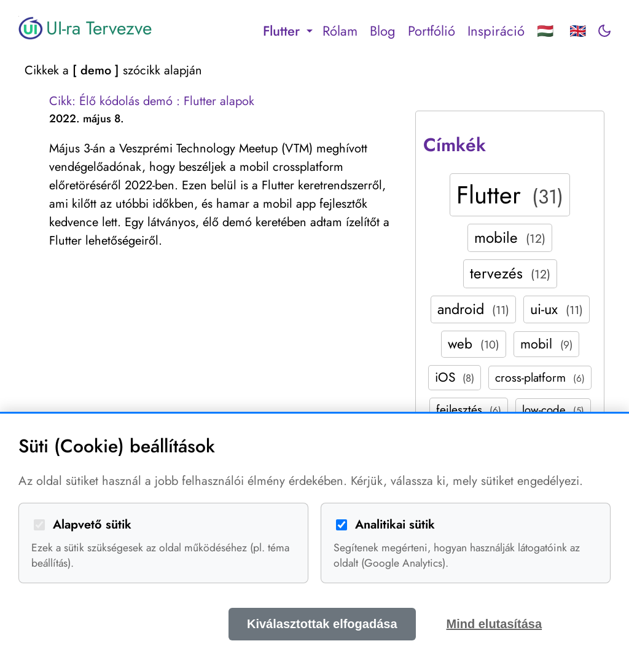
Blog (383, 31)
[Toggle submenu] (309, 31)
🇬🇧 (577, 31)
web (473, 343)
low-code (553, 409)
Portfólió (431, 31)
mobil (546, 343)
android (473, 309)
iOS (454, 377)
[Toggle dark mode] (604, 30)
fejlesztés (468, 409)
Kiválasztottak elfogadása (322, 624)
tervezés (510, 273)
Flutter (509, 195)
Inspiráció (496, 31)
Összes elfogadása (142, 624)
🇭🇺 (545, 31)
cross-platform (540, 377)
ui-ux (556, 309)
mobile (509, 237)
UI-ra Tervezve (85, 28)
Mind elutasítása (494, 624)
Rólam (339, 31)
